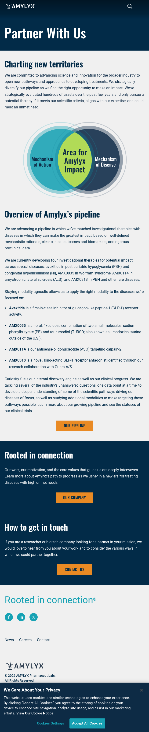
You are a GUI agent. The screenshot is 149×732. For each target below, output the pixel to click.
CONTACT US (74, 569)
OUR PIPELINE (74, 426)
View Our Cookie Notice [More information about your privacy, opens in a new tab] (34, 715)
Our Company (74, 497)
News (9, 640)
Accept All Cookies (87, 725)
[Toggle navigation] (129, 6)
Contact (43, 640)
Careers (25, 640)
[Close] (141, 691)
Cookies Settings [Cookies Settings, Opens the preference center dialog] (50, 725)
